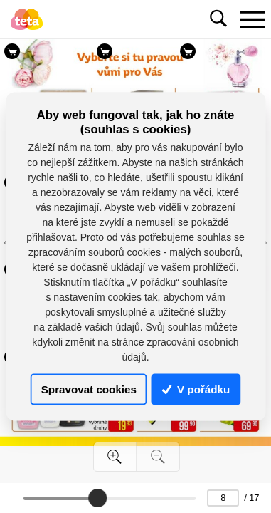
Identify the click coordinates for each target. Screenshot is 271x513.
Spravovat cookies (89, 389)
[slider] (97, 498)
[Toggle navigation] (252, 19)
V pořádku (196, 389)
